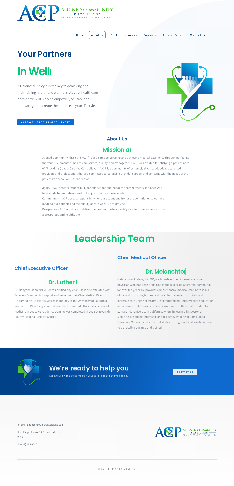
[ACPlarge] (65, 6)
